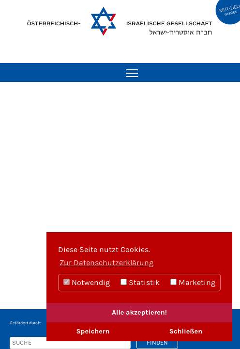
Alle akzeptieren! (139, 312)
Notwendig (86, 282)
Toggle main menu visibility (132, 69)
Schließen (185, 331)
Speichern (92, 331)
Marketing (192, 282)
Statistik (140, 282)
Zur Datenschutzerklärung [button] (106, 262)
